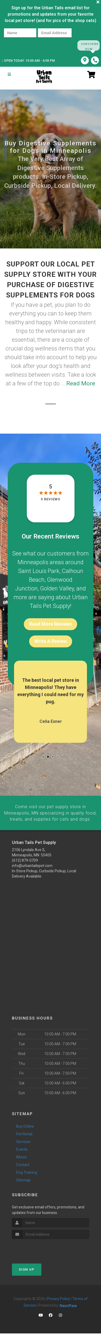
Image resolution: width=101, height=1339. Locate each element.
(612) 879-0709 (25, 866)
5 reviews (50, 499)
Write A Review (50, 641)
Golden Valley (57, 588)
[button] (43, 757)
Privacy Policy (58, 1304)
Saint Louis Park (38, 571)
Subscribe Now (88, 45)
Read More (80, 383)
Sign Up (26, 1275)
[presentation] (22, 45)
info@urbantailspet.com (32, 871)
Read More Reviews (50, 624)
